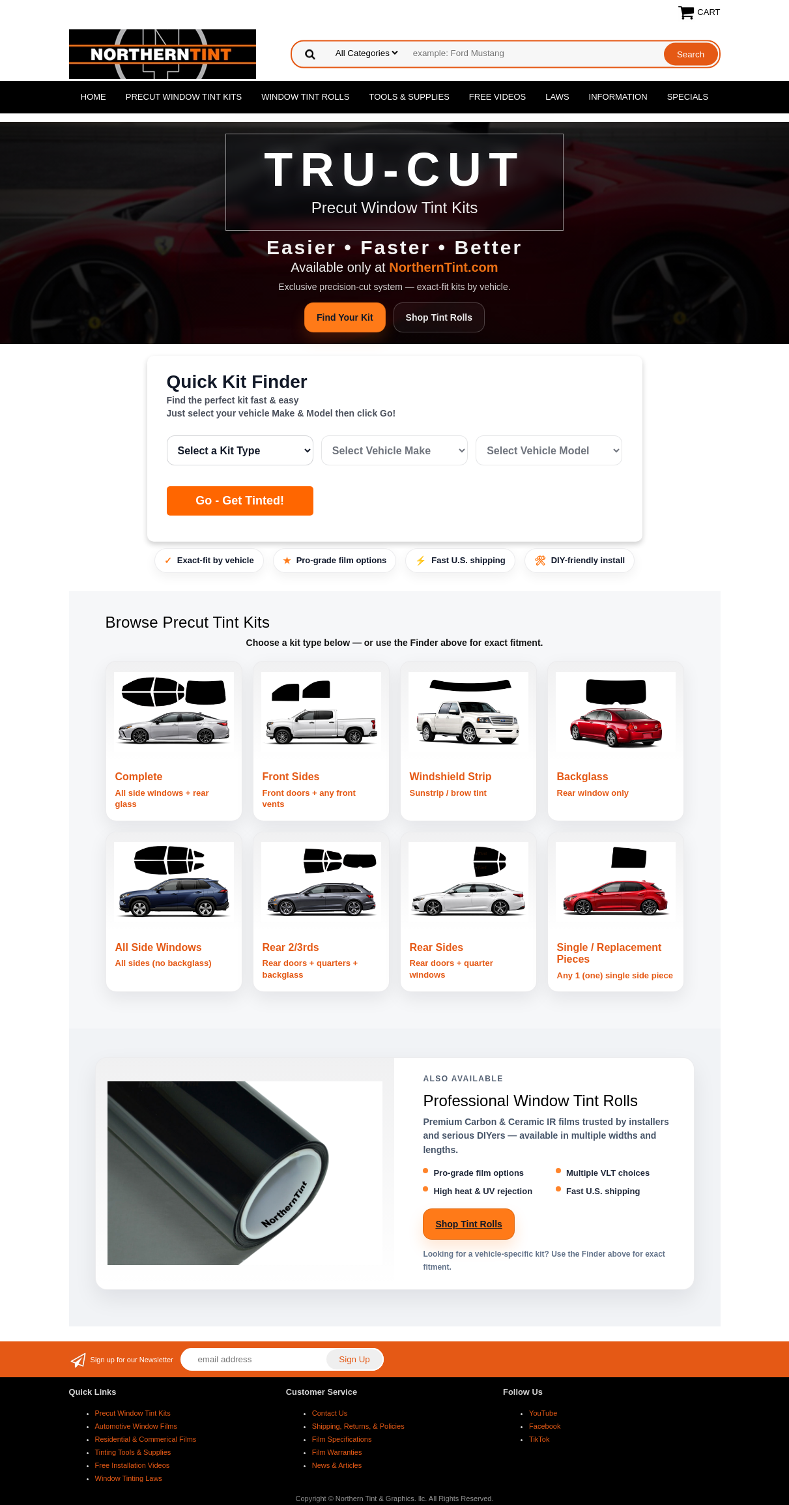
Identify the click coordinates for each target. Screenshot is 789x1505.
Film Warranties (337, 1452)
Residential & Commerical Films (146, 1439)
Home (93, 97)
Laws (557, 97)
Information (618, 97)
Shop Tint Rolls (439, 317)
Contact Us (329, 1413)
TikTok (539, 1439)
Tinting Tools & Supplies (133, 1452)
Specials (688, 97)
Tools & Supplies (409, 97)
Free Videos (497, 97)
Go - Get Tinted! (239, 500)
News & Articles (337, 1465)
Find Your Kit (345, 317)
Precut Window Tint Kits (184, 97)
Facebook (544, 1426)
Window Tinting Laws (128, 1478)
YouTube (543, 1413)
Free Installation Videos (132, 1465)
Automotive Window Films (136, 1426)
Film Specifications (342, 1439)
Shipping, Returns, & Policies (358, 1426)
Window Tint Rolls (305, 97)
